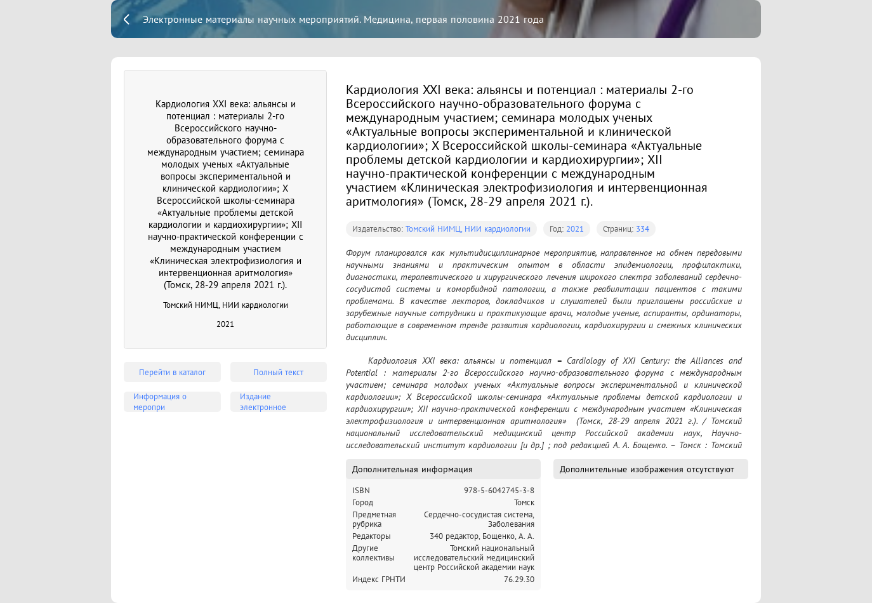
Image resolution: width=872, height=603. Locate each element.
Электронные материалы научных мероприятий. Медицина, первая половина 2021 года (343, 19)
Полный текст (278, 372)
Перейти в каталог (172, 372)
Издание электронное (263, 402)
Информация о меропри (160, 402)
